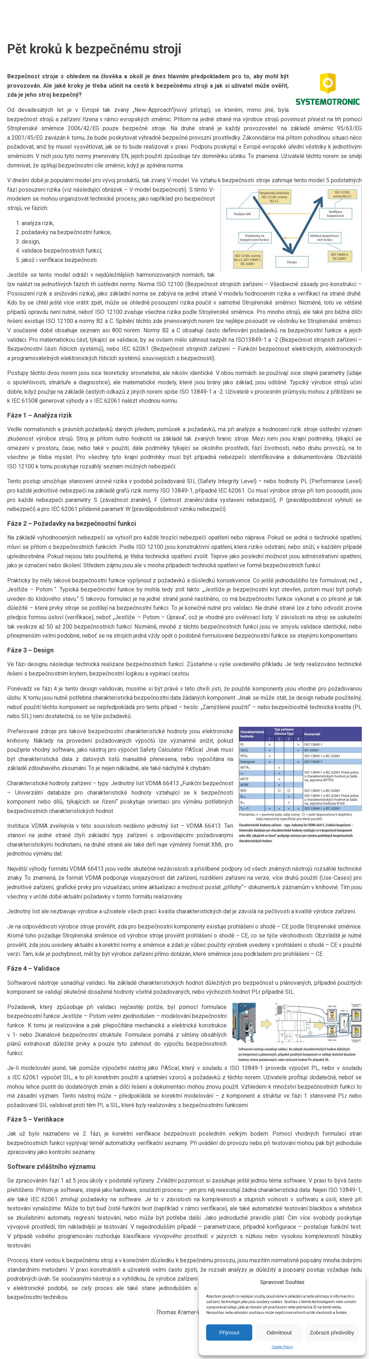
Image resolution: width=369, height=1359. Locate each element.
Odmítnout (279, 1332)
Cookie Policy (282, 1347)
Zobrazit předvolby (332, 1332)
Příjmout (229, 1332)
